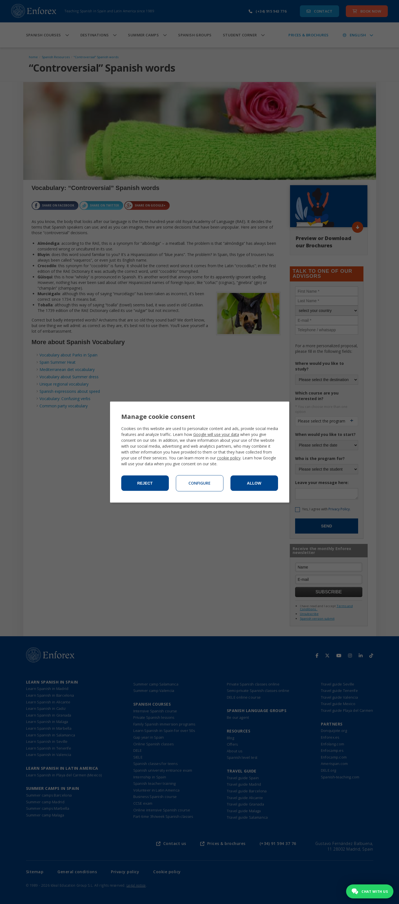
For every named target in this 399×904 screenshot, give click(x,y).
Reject (145, 483)
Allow (254, 483)
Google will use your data (216, 434)
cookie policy (229, 458)
